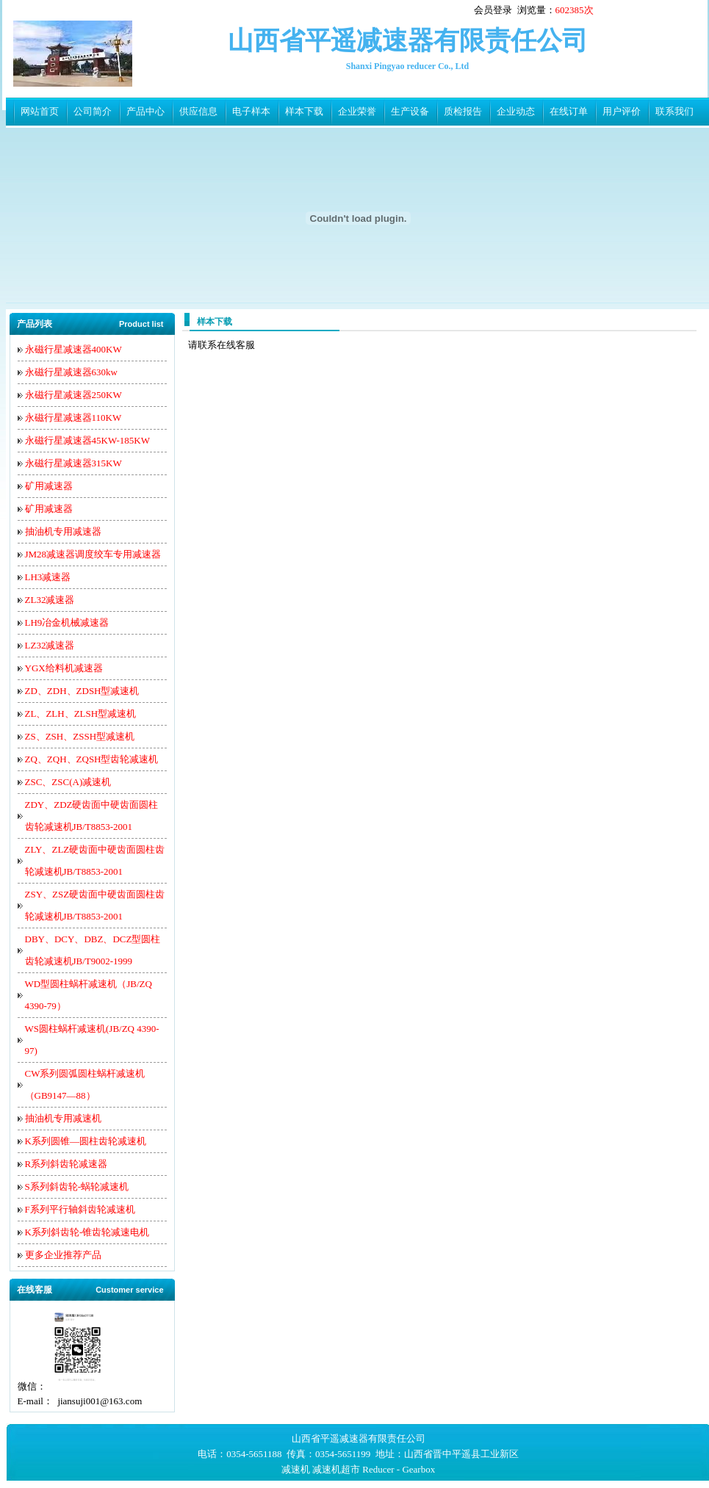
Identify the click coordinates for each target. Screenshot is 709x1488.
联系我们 (674, 111)
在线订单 (569, 111)
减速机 (295, 1469)
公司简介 (92, 111)
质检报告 (463, 111)
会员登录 (493, 9)
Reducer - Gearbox (398, 1469)
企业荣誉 (357, 111)
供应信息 (198, 111)
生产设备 (410, 111)
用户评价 (621, 111)
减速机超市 (336, 1469)
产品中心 (145, 111)
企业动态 (516, 111)
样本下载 (304, 111)
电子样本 (251, 111)
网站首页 (40, 111)
